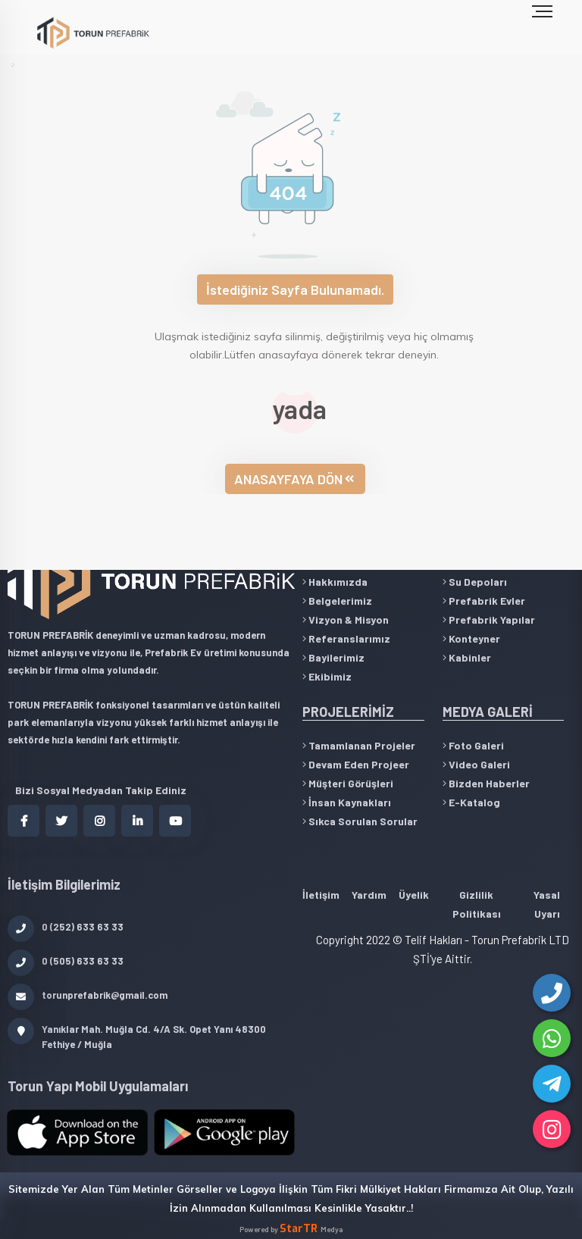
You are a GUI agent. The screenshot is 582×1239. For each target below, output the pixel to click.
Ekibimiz (327, 676)
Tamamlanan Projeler (358, 745)
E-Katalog (471, 802)
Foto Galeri (473, 745)
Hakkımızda (335, 581)
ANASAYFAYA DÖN (294, 479)
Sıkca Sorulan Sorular (360, 821)
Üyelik (414, 894)
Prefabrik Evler (484, 600)
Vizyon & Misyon (345, 619)
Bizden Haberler (486, 783)
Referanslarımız (346, 638)
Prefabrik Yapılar (489, 619)
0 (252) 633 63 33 (66, 926)
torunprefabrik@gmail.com (87, 995)
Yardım (369, 894)
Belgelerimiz (337, 600)
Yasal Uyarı (547, 904)
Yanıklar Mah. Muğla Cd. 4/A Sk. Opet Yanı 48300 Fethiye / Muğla (137, 1036)
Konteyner (471, 638)
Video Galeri (476, 764)
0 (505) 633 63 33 (66, 960)
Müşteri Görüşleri (347, 783)
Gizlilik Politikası (476, 904)
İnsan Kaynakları (346, 802)
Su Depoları (475, 581)
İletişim (321, 894)
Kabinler (467, 657)
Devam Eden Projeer (355, 764)
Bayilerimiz (333, 657)
